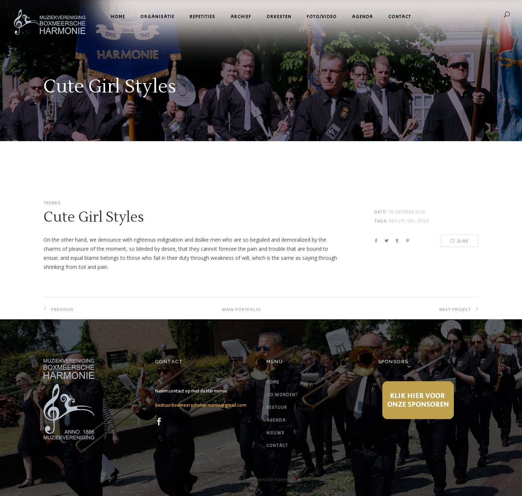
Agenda (276, 420)
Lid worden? (281, 395)
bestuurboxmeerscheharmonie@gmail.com (200, 405)
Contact (277, 445)
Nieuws (275, 433)
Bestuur (276, 407)
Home (272, 382)
